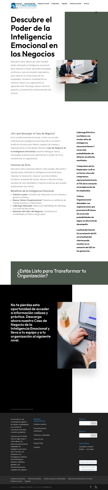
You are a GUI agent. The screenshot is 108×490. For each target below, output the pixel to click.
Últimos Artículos (34, 479)
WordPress (47, 487)
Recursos (14, 8)
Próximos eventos (40, 424)
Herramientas (30, 4)
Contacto (37, 447)
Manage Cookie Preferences (88, 462)
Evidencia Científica (18, 479)
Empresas (55, 4)
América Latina (16, 481)
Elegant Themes (26, 487)
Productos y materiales (42, 435)
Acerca (86, 4)
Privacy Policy (38, 443)
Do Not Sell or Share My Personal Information (88, 468)
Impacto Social (43, 4)
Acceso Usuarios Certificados (54, 479)
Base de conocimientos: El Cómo (80, 479)
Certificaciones (16, 4)
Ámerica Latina (75, 4)
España (64, 4)
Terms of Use (38, 439)
